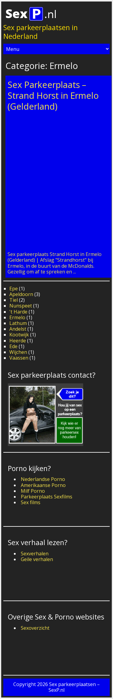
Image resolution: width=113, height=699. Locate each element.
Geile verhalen (37, 559)
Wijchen (18, 352)
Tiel (13, 300)
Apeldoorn (21, 294)
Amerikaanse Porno (43, 485)
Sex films (30, 502)
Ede (13, 346)
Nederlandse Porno (43, 479)
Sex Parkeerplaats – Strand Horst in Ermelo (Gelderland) (53, 95)
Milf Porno (33, 491)
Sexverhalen (35, 553)
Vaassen (18, 357)
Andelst (17, 329)
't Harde (18, 311)
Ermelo (17, 317)
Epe (13, 288)
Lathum (18, 323)
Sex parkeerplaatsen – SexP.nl (74, 687)
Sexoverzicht (35, 628)
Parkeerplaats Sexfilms (46, 496)
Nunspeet (20, 305)
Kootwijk (19, 334)
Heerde (17, 340)
